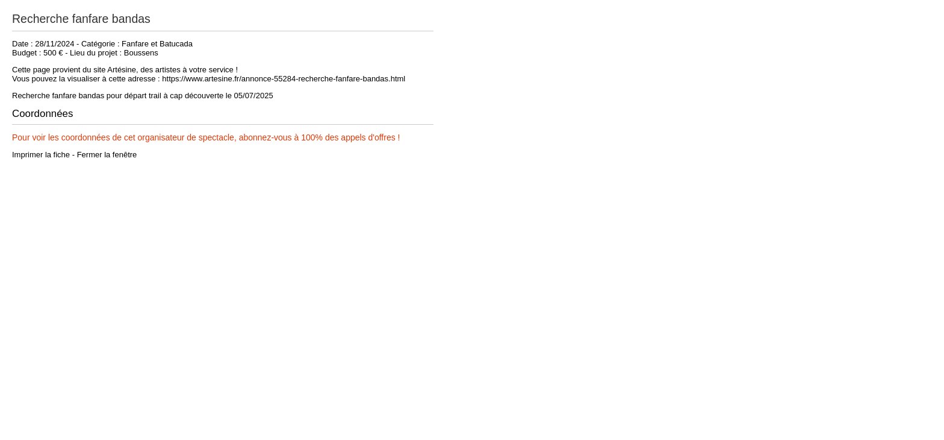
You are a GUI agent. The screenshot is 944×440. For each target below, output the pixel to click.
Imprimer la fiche (41, 154)
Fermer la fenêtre (107, 154)
